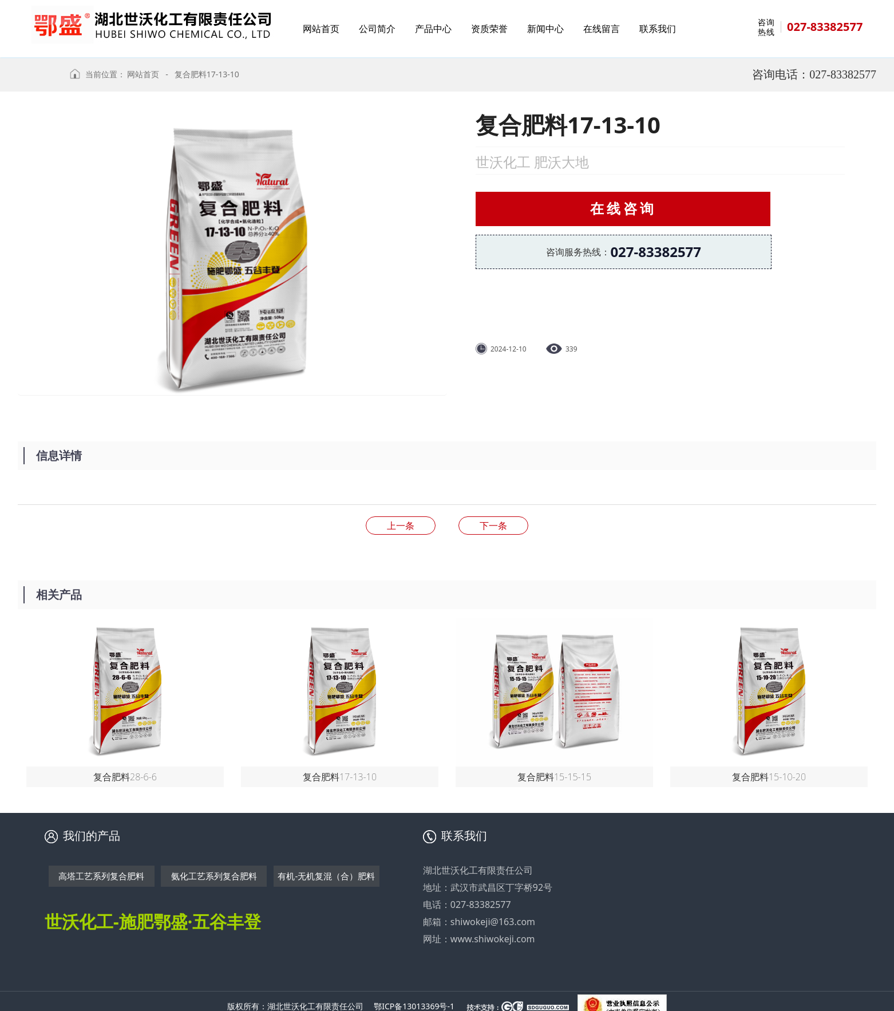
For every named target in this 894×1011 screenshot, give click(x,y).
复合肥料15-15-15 (493, 525)
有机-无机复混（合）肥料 (326, 876)
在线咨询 (623, 208)
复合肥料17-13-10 (207, 74)
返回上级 (39, 79)
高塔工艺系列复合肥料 (101, 876)
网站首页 (143, 74)
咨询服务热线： (623, 251)
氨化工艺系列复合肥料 (214, 876)
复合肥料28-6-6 (400, 525)
